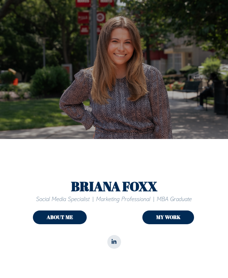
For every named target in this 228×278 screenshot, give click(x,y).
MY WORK (168, 217)
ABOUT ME (60, 217)
